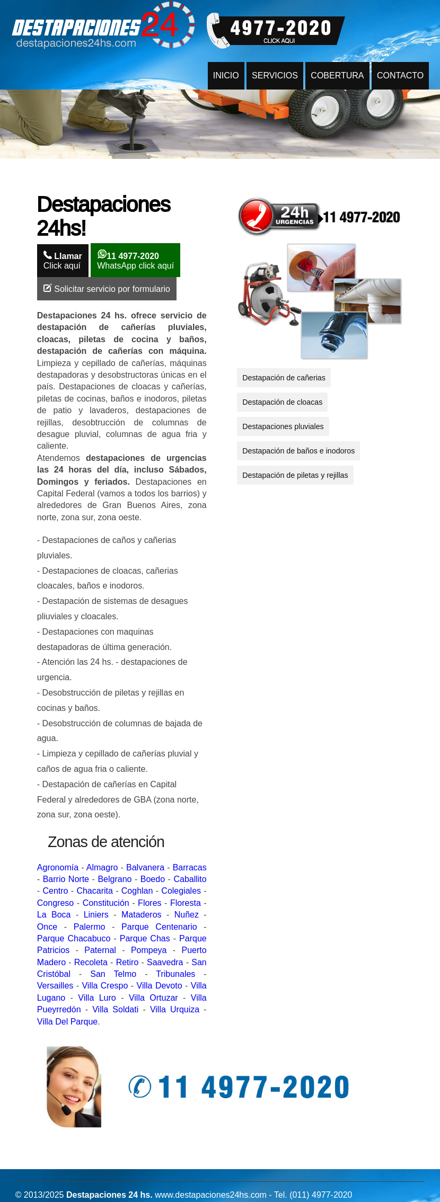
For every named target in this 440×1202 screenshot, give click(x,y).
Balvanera (145, 867)
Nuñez (186, 914)
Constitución (106, 902)
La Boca (54, 914)
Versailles (55, 985)
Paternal (100, 950)
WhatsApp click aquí (135, 260)
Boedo (152, 879)
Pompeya (149, 950)
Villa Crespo (105, 985)
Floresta (185, 902)
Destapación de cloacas (282, 402)
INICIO (226, 75)
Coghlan (137, 890)
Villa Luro (97, 997)
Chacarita (94, 890)
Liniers (96, 914)
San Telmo (113, 973)
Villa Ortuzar (153, 997)
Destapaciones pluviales (283, 426)
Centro (55, 890)
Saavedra (165, 962)
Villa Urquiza (174, 1009)
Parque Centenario (159, 926)
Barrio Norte (66, 879)
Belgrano (114, 879)
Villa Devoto (159, 985)
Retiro (127, 962)
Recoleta (91, 962)
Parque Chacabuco (74, 938)
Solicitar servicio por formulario (106, 288)
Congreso (55, 902)
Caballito (189, 879)
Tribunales (175, 973)
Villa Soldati (115, 1009)
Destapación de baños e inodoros (298, 451)
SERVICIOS (275, 75)
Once (47, 926)
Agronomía (57, 867)
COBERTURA (337, 75)
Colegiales (181, 890)
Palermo (89, 926)
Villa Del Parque (67, 1021)
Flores (149, 902)
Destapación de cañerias (283, 377)
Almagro (102, 867)
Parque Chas (145, 938)
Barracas (190, 867)
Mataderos (141, 914)
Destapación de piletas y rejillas (295, 475)
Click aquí (62, 260)
